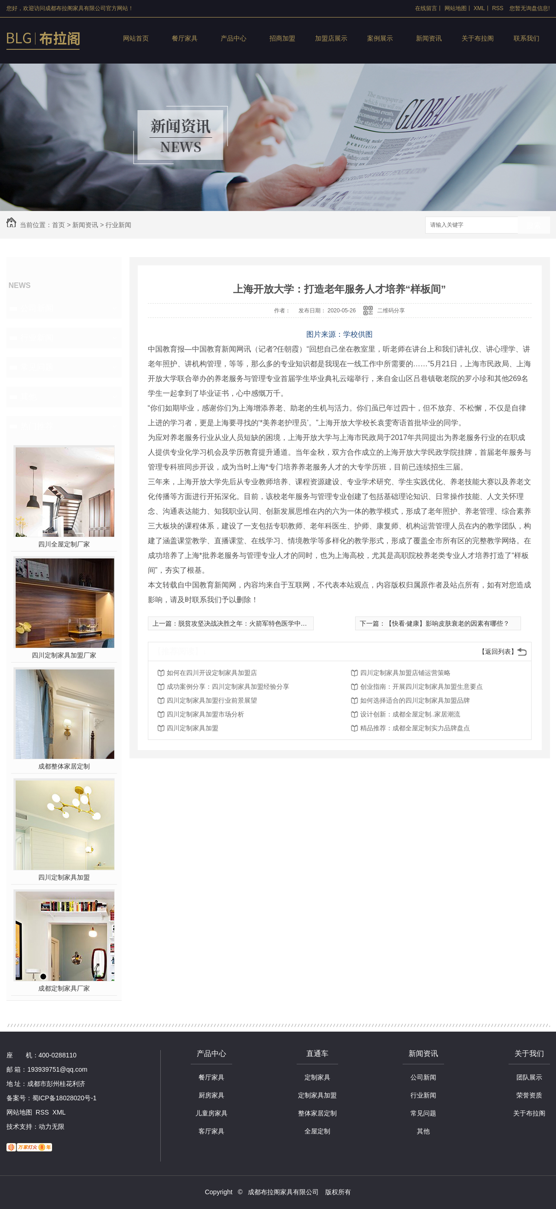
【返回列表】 (498, 651)
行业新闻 (118, 225)
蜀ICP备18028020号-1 (64, 1098)
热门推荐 (36, 426)
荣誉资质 (529, 1095)
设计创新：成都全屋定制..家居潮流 (410, 714)
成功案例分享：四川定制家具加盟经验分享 (228, 686)
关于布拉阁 (478, 38)
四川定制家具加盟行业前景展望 (212, 700)
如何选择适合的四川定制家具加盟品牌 (415, 700)
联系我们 (526, 38)
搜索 (534, 225)
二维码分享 (391, 310)
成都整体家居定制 (64, 766)
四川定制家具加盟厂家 (64, 655)
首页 (58, 225)
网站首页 (136, 38)
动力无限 (51, 1126)
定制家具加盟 (317, 1095)
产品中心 (233, 38)
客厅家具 (211, 1131)
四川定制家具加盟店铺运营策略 (405, 672)
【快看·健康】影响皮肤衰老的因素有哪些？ (448, 623)
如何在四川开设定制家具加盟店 (212, 672)
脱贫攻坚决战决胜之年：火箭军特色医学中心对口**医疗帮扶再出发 (274, 623)
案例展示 (380, 38)
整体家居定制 (317, 1113)
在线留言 (426, 8)
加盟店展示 (331, 38)
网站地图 (456, 8)
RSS (497, 8)
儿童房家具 (211, 1113)
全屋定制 (317, 1131)
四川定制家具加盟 (64, 877)
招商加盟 (282, 38)
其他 (28, 396)
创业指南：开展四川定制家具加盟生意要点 (421, 686)
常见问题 (36, 367)
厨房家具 (211, 1095)
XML (479, 8)
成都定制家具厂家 (64, 988)
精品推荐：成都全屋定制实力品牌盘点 (415, 728)
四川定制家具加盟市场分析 (205, 714)
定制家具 (317, 1077)
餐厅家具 (185, 38)
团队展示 (529, 1077)
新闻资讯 (429, 38)
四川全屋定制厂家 (64, 544)
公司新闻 (36, 308)
